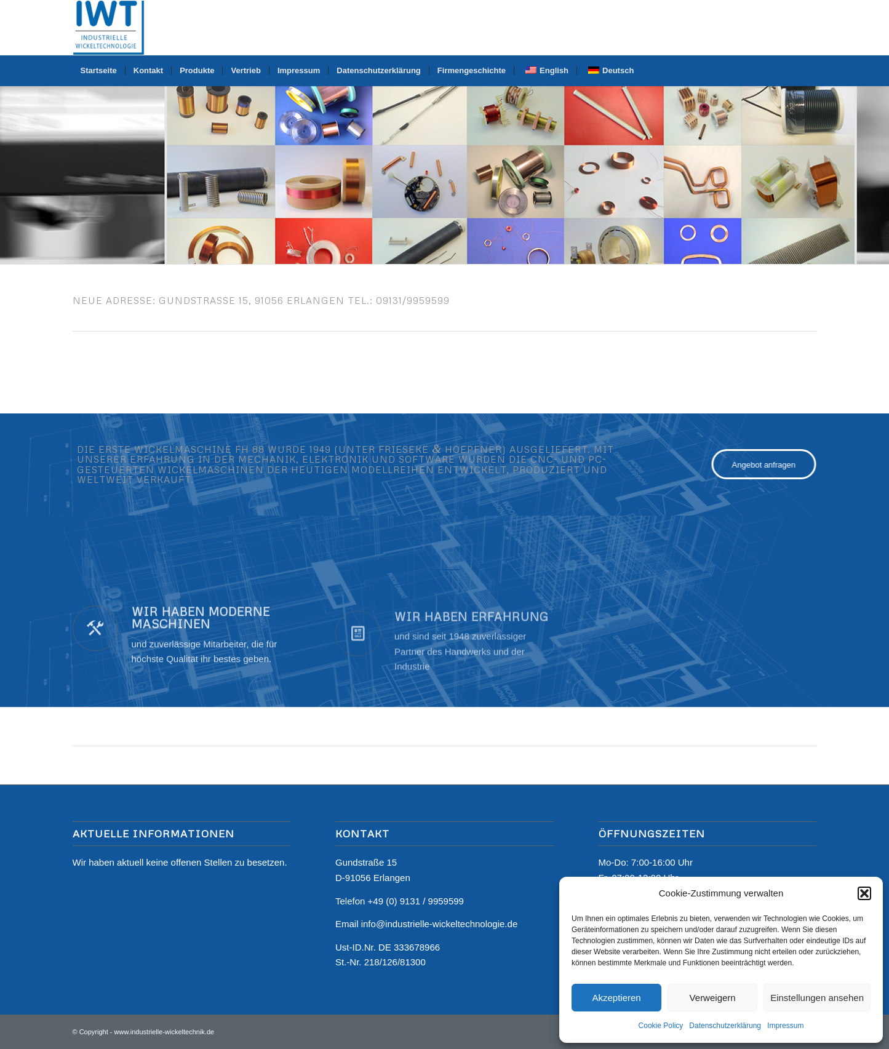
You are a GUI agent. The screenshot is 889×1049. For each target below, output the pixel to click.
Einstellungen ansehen (817, 997)
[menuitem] (99, 70)
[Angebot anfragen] (772, 464)
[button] (864, 893)
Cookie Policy (661, 1025)
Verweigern (713, 997)
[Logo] (109, 27)
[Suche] (808, 70)
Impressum (785, 1025)
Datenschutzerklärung (725, 1025)
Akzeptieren (616, 997)
